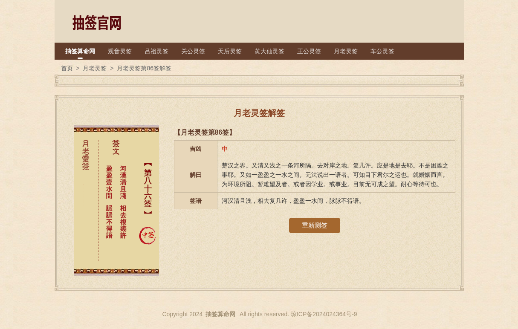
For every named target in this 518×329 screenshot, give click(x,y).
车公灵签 (382, 51)
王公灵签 (309, 51)
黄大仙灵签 (269, 51)
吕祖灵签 (156, 51)
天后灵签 (230, 51)
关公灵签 (193, 51)
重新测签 (314, 225)
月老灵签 (346, 51)
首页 (67, 68)
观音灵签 (120, 51)
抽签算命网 (80, 51)
